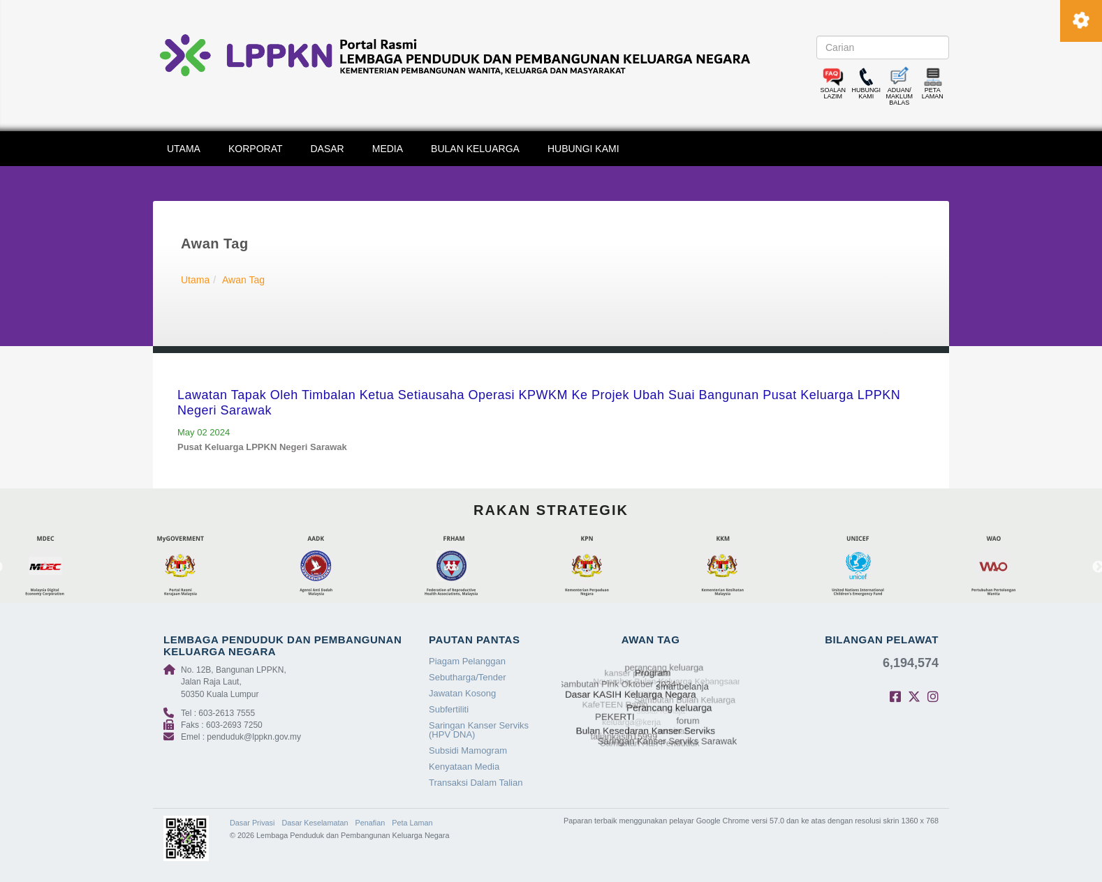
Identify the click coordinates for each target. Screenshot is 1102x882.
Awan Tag (243, 279)
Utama (195, 279)
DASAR (327, 148)
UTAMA (183, 148)
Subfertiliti (449, 709)
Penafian (370, 823)
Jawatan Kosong (462, 693)
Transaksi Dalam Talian (475, 782)
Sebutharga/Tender (467, 677)
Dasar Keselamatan (314, 823)
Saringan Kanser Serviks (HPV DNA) (479, 730)
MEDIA (387, 148)
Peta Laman (412, 823)
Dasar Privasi (252, 823)
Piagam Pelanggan (467, 661)
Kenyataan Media (464, 766)
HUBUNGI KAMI (583, 148)
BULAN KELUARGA (475, 148)
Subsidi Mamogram (468, 750)
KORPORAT (255, 148)
